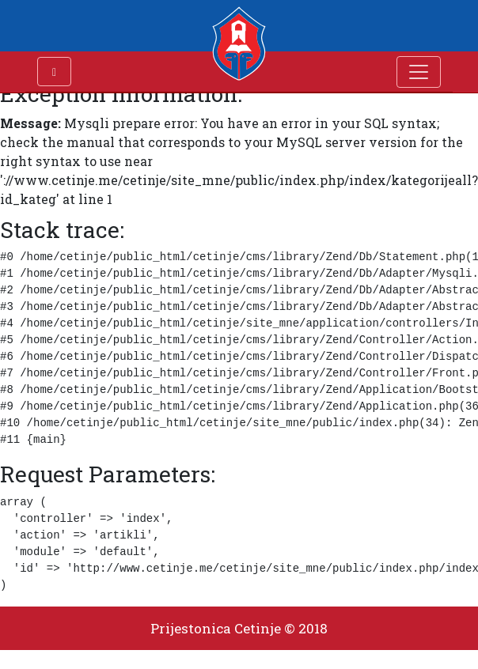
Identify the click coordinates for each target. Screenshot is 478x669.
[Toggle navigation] (418, 72)
